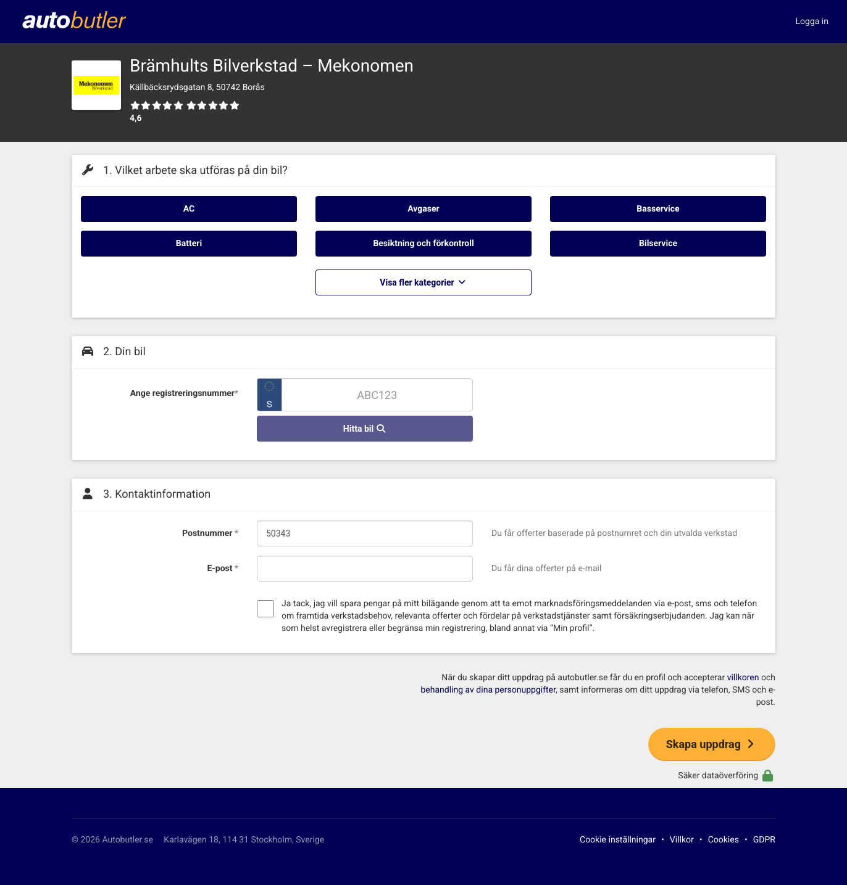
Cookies (723, 840)
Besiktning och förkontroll (423, 244)
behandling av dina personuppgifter (487, 690)
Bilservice (658, 244)
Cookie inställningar (618, 840)
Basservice (657, 209)
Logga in (812, 22)
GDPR (764, 840)
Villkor (682, 840)
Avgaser (423, 209)
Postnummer (210, 533)
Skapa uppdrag (711, 744)
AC (188, 209)
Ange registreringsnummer (184, 393)
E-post (222, 569)
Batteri (189, 244)
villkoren (743, 678)
